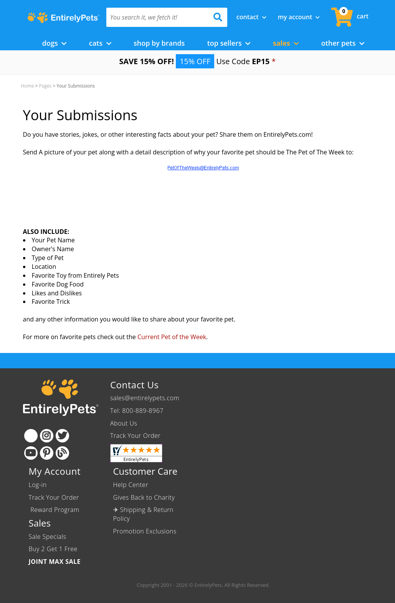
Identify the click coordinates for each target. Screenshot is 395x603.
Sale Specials (47, 536)
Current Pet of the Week (171, 337)
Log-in (38, 484)
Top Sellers (229, 43)
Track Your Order (135, 435)
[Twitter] (62, 435)
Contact (251, 17)
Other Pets (343, 43)
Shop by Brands (159, 43)
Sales (286, 43)
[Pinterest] (46, 453)
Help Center (131, 484)
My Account (299, 17)
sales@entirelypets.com (144, 398)
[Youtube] (31, 453)
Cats (100, 43)
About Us (123, 423)
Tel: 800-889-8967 (137, 410)
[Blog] (62, 453)
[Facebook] (31, 435)
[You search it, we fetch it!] (157, 17)
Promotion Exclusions (145, 531)
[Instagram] (46, 435)
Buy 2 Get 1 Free (53, 549)
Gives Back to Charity (144, 497)
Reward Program (55, 509)
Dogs (54, 43)
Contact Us (134, 384)
